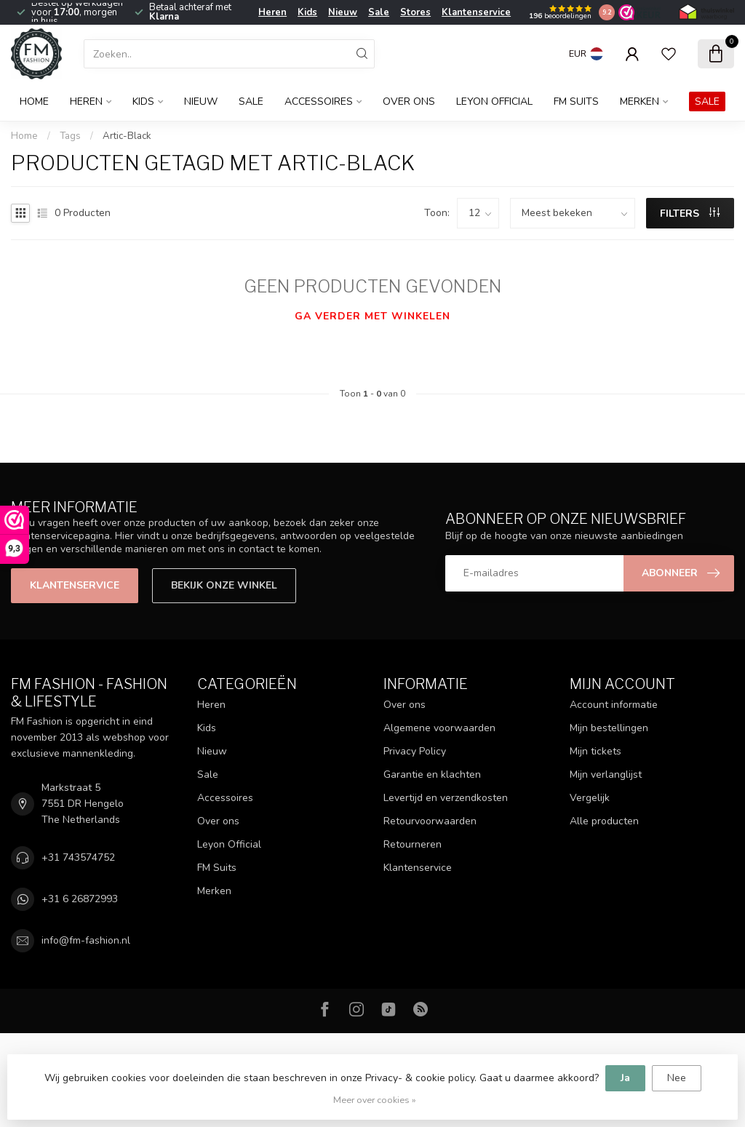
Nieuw (342, 12)
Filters (690, 213)
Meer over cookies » (374, 1100)
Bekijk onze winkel (224, 585)
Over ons (409, 101)
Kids (307, 12)
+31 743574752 (78, 857)
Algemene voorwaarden (439, 728)
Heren (272, 12)
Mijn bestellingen (609, 728)
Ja (625, 1078)
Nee (676, 1078)
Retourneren (412, 844)
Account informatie (614, 705)
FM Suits (576, 101)
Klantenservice (476, 12)
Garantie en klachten (432, 774)
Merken (639, 101)
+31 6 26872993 (79, 899)
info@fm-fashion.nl (85, 940)
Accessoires (318, 101)
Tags (70, 136)
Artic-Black (127, 136)
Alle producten (604, 821)
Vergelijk (590, 798)
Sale (378, 12)
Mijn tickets (595, 751)
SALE (707, 101)
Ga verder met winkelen (372, 316)
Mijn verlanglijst (606, 774)
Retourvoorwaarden (430, 821)
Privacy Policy (414, 751)
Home (34, 101)
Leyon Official (494, 101)
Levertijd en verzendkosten (445, 798)
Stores (415, 12)
